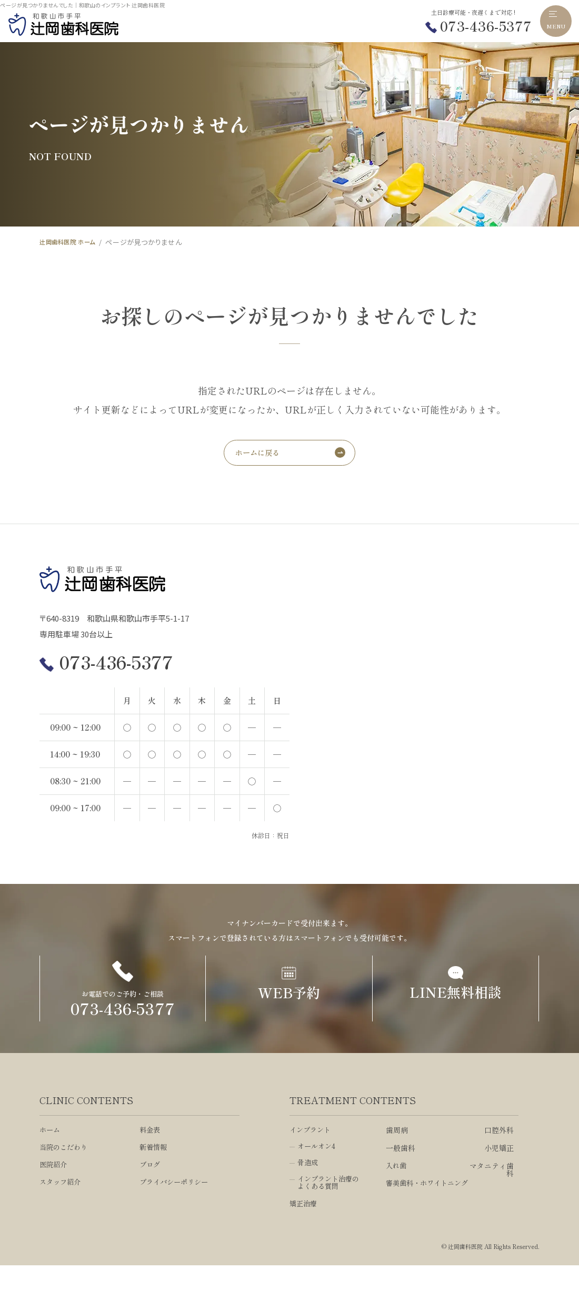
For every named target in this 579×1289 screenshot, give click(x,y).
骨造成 (308, 1185)
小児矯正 (499, 1169)
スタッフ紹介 (61, 1205)
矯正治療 (304, 1227)
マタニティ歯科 (492, 1191)
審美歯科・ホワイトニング (426, 1209)
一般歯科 (400, 1169)
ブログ (150, 1187)
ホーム (50, 1151)
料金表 (150, 1151)
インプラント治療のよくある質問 (330, 1205)
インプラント (312, 1151)
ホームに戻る (260, 454)
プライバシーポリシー (176, 1205)
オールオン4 (317, 1168)
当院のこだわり (65, 1169)
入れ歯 (397, 1187)
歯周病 (397, 1151)
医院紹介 (54, 1187)
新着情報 (154, 1169)
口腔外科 (499, 1151)
